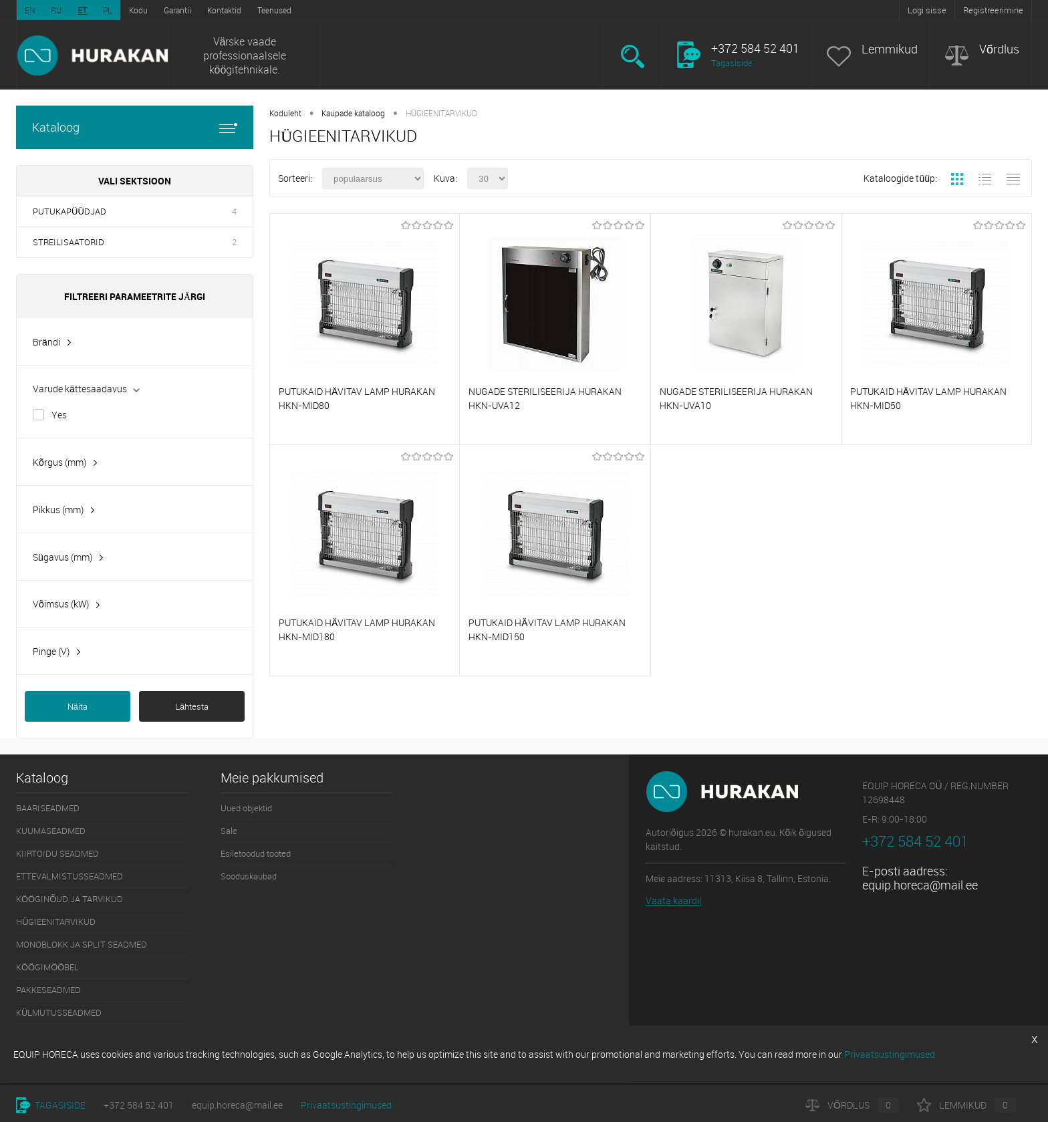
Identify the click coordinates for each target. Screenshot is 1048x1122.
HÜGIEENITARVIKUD (56, 922)
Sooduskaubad (249, 876)
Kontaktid (224, 10)
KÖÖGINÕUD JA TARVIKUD (69, 899)
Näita (78, 706)
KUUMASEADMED (51, 831)
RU (56, 10)
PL (107, 10)
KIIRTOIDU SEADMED (57, 853)
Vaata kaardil (673, 900)
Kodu (138, 10)
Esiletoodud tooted (256, 853)
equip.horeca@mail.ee (920, 885)
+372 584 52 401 (139, 1105)
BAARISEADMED (48, 808)
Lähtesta (192, 706)
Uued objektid (246, 808)
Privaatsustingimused (346, 1105)
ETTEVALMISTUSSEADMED (69, 876)
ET (82, 10)
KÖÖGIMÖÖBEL (47, 967)
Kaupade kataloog (353, 113)
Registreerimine (993, 10)
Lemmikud (890, 49)
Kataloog (134, 127)
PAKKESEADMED (48, 990)
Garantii (177, 10)
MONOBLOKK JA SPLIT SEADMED (81, 944)
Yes (59, 414)
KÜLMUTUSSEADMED (59, 1012)
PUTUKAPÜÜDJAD (69, 211)
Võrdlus (999, 49)
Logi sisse (927, 10)
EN (30, 10)
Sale (229, 831)
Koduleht (285, 113)
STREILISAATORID (68, 242)
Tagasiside (732, 63)
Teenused (274, 10)
